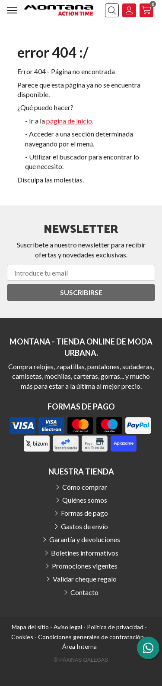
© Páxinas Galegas (81, 660)
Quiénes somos (84, 500)
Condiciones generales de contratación (91, 636)
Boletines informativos (84, 553)
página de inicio (69, 121)
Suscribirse (81, 292)
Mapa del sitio (30, 627)
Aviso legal (68, 627)
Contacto (84, 592)
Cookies (22, 636)
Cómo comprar (84, 487)
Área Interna (79, 646)
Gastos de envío (84, 526)
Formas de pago (84, 513)
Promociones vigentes (85, 566)
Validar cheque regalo (85, 579)
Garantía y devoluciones (84, 539)
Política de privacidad (115, 627)
